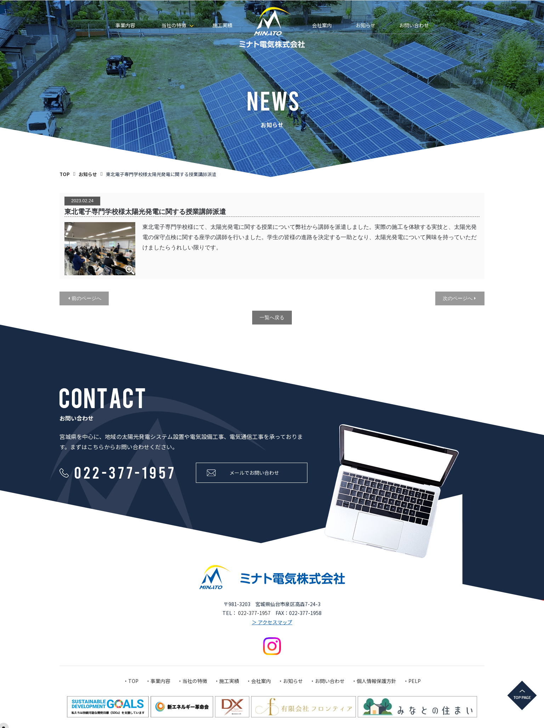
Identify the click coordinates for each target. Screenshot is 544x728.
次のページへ (457, 298)
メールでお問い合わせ (254, 472)
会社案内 (322, 25)
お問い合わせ (414, 25)
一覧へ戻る (272, 317)
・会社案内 (258, 680)
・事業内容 (158, 680)
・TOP (130, 680)
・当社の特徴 (192, 680)
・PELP (412, 680)
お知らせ (365, 25)
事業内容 (125, 25)
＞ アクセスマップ (272, 621)
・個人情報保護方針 (374, 680)
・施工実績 (226, 680)
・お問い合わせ (327, 680)
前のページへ (86, 298)
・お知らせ (290, 680)
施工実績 (222, 25)
